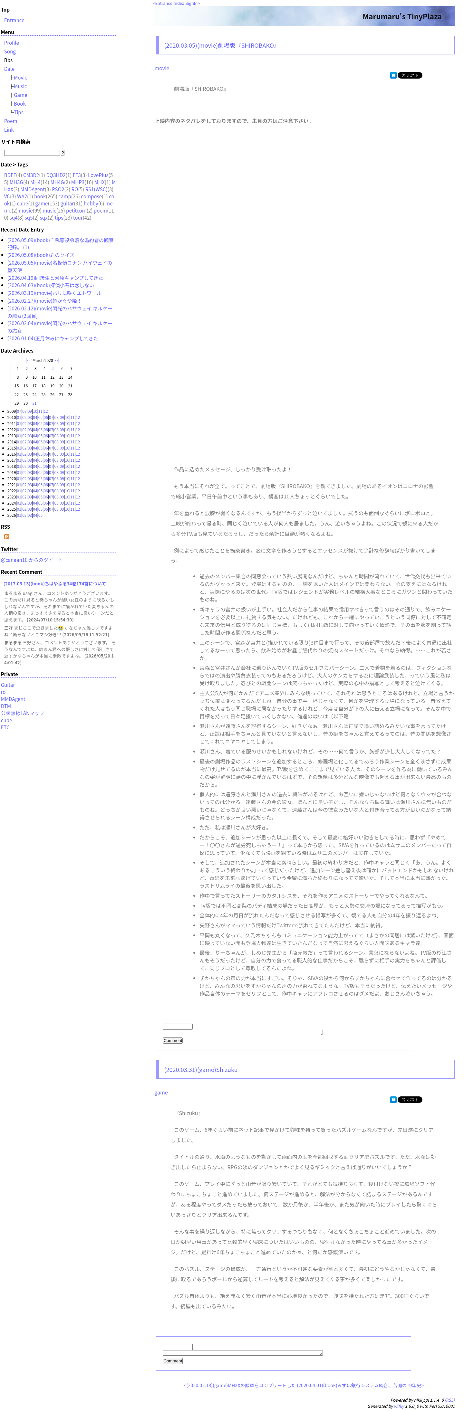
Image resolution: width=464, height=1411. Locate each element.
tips (59, 217)
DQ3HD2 (55, 174)
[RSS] (450, 1402)
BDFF (10, 174)
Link (9, 129)
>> (56, 360)
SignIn (192, 3)
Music (20, 86)
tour (78, 217)
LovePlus (98, 174)
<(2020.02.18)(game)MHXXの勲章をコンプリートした (240, 1387)
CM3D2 (31, 174)
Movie (20, 77)
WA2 (22, 196)
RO (74, 189)
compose (91, 196)
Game (20, 94)
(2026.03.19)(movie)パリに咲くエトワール (54, 292)
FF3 (77, 174)
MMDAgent (32, 189)
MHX (99, 181)
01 (19, 417)
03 (30, 417)
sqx (44, 217)
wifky (399, 1408)
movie (161, 68)
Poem (10, 120)
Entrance (163, 3)
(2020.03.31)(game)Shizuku (200, 1070)
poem (100, 210)
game (161, 1093)
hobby (91, 203)
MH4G (57, 181)
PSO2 (58, 189)
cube (22, 203)
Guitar (8, 684)
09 (30, 411)
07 (19, 411)
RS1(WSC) (96, 189)
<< (29, 360)
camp (64, 196)
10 (35, 411)
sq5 (29, 217)
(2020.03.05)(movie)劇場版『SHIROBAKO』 (222, 45)
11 (40, 411)
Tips (19, 112)
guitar (67, 203)
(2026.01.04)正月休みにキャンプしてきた (52, 338)
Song (10, 51)
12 (46, 411)
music (49, 210)
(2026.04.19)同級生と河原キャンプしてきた (55, 277)
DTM (6, 705)
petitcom (76, 210)
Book (20, 103)
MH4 (35, 181)
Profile (11, 42)
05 (40, 417)
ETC (5, 727)
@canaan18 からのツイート (32, 559)
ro (3, 691)
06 (46, 417)
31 (34, 403)
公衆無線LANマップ (22, 712)
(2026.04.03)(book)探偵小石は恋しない (50, 285)
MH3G (16, 181)
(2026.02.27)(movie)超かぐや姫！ (44, 300)
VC (7, 196)
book (40, 196)
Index (179, 3)
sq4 (14, 217)
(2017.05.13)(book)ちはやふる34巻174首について (55, 583)
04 (35, 417)
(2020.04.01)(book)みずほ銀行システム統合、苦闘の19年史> (360, 1387)
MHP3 (77, 181)
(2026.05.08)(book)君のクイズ (40, 254)
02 (24, 417)
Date (9, 68)
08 (24, 411)
